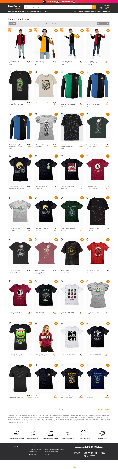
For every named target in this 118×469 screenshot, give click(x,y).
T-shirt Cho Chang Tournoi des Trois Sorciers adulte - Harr (16, 146)
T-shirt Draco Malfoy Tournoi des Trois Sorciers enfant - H (68, 104)
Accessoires (31, 11)
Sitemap (47, 454)
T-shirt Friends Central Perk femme (93, 313)
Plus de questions (32, 454)
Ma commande (32, 448)
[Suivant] (62, 409)
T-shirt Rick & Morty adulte (68, 354)
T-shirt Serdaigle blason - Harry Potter (93, 396)
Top (75, 11)
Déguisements (20, 11)
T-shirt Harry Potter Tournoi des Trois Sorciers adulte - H (16, 62)
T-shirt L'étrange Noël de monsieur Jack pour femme (16, 187)
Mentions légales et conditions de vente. (54, 449)
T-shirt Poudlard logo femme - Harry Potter (14, 271)
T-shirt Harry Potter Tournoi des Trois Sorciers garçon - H (94, 62)
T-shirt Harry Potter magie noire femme (42, 145)
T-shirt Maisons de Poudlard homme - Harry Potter (67, 146)
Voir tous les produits (104, 409)
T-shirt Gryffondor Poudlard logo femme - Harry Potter (41, 272)
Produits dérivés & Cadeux (20, 16)
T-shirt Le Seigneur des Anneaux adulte (67, 271)
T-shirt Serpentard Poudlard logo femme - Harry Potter (93, 146)
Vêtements (30, 16)
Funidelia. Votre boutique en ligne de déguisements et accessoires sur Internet (14, 7)
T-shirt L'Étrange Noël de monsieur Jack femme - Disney (41, 230)
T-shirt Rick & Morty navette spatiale (40, 313)
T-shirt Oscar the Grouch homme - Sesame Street (15, 355)
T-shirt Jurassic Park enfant (42, 103)
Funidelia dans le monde (50, 448)
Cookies (47, 453)
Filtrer (12, 23)
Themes (10, 11)
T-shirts (36, 16)
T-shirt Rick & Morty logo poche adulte (41, 187)
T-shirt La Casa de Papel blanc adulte (67, 313)
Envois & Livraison (32, 451)
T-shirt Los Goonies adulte (94, 354)
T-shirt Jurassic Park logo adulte (41, 396)
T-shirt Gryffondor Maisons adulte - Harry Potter (42, 355)
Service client (17, 447)
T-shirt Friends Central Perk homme (15, 229)
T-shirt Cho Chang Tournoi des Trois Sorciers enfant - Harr (94, 104)
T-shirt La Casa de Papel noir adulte (67, 187)
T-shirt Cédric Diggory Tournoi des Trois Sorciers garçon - (68, 62)
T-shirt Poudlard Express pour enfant (15, 313)
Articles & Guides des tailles (34, 449)
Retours (30, 453)
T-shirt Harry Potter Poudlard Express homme (93, 187)
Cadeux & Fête (42, 11)
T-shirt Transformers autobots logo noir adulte (16, 396)
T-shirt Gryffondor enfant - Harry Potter (94, 271)
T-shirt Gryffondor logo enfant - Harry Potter (93, 229)
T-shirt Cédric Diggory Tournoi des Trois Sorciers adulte (42, 62)
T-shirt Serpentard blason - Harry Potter (68, 229)
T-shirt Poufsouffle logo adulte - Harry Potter (67, 396)
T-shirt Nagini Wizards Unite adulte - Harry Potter (16, 103)
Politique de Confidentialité (51, 451)
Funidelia (10, 16)
